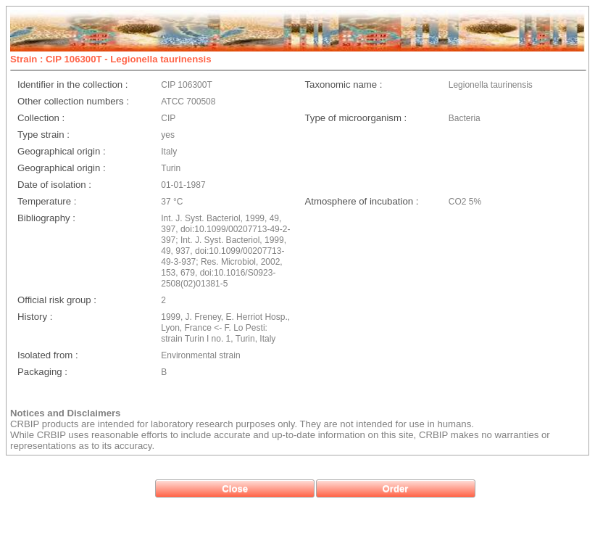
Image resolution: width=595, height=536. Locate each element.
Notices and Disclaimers (65, 413)
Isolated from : (47, 355)
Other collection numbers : (73, 101)
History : (34, 316)
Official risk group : (56, 299)
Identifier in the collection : (72, 84)
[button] (235, 488)
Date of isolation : (54, 184)
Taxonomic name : (344, 84)
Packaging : (42, 371)
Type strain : (43, 134)
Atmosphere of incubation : (362, 201)
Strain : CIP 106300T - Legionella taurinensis (111, 59)
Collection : (41, 117)
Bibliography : (46, 218)
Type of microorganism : (356, 117)
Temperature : (46, 201)
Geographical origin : (61, 151)
